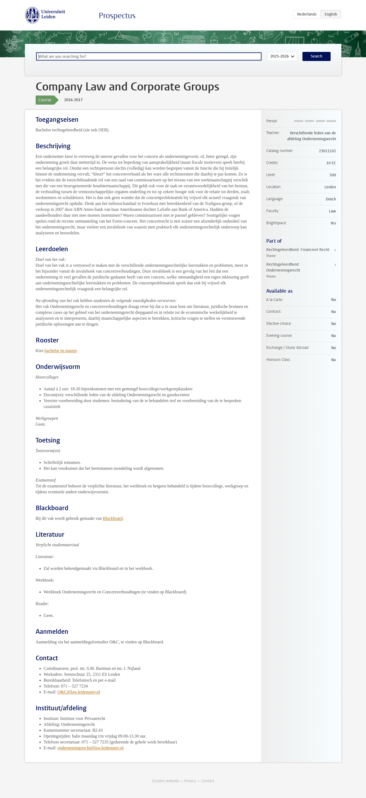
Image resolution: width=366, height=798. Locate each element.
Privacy (190, 781)
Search (316, 56)
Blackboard (113, 518)
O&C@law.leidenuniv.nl (78, 692)
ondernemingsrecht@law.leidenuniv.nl (90, 748)
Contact (207, 781)
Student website (165, 781)
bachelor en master (61, 350)
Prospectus (117, 16)
